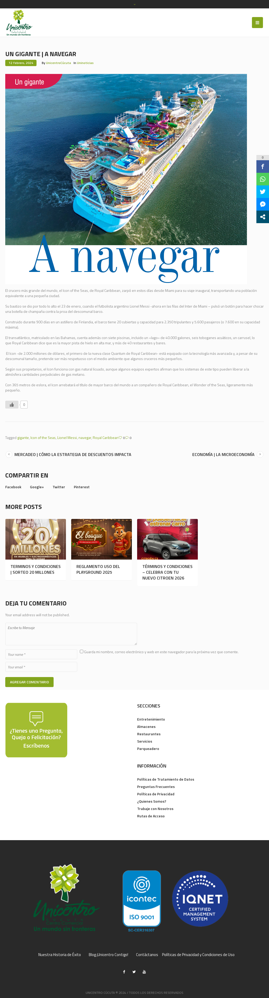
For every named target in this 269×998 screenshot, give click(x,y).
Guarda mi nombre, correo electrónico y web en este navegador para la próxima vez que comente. (161, 651)
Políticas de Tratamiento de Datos (165, 779)
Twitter (59, 487)
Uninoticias (85, 62)
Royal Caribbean (105, 437)
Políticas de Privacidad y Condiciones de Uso (198, 954)
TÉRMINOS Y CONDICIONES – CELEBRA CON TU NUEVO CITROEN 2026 (167, 572)
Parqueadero (148, 748)
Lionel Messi (67, 437)
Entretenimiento (151, 719)
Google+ (37, 487)
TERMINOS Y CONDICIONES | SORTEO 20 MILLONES (36, 569)
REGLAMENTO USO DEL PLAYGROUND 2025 (98, 569)
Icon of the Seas (43, 437)
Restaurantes (149, 734)
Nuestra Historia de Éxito (59, 954)
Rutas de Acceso (151, 816)
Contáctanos (147, 954)
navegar (85, 437)
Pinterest (82, 487)
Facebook (13, 487)
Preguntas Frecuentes (156, 786)
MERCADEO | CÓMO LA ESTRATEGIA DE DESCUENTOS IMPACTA (72, 454)
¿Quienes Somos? (151, 801)
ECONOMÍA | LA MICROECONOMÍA (223, 454)
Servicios (144, 741)
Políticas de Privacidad (155, 794)
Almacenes (146, 726)
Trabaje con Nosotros (155, 808)
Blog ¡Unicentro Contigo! (108, 954)
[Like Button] (11, 405)
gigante (23, 437)
